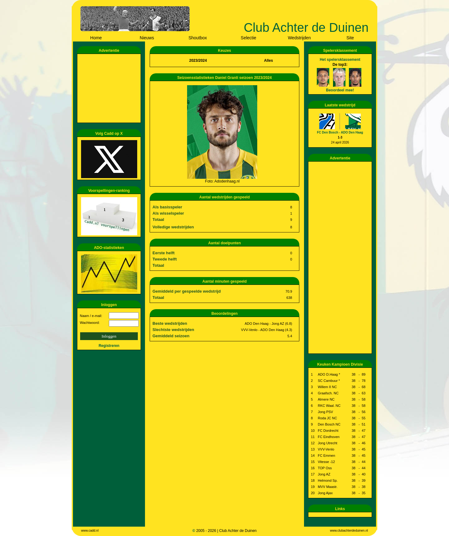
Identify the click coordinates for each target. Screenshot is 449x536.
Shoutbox (197, 37)
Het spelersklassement (340, 59)
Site (350, 37)
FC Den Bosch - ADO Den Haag (340, 132)
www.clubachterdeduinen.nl (349, 530)
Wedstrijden (299, 37)
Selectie (248, 37)
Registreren (109, 346)
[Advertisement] (110, 88)
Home (96, 37)
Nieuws (147, 37)
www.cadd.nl (90, 530)
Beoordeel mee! (340, 90)
